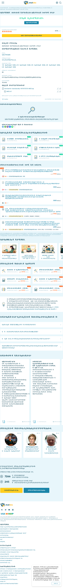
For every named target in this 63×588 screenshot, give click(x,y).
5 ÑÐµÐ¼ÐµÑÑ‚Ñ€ (9, 67)
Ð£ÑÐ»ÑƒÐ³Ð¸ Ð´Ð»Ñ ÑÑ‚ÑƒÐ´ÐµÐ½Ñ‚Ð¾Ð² (12, 571)
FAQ (1, 539)
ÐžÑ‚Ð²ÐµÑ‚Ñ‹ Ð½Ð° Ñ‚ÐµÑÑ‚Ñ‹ (8, 575)
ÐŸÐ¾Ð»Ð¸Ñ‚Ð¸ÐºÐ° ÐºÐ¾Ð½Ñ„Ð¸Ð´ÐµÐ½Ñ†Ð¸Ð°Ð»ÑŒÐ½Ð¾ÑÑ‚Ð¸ (17, 550)
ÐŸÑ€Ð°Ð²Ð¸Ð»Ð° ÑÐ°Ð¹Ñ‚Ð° (8, 548)
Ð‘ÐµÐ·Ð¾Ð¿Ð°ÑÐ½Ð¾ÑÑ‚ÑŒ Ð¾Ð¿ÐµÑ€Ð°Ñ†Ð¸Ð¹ (14, 556)
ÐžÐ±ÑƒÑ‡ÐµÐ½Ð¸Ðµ (11, 490)
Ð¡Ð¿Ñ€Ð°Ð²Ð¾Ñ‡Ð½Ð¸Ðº (7, 537)
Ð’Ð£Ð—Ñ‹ (3, 581)
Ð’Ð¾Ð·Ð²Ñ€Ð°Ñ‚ (4, 554)
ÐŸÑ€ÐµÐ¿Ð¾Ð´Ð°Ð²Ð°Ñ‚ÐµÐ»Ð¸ (9, 579)
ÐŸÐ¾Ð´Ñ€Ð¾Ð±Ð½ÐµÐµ (36, 490)
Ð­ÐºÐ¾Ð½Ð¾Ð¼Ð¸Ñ (5, 531)
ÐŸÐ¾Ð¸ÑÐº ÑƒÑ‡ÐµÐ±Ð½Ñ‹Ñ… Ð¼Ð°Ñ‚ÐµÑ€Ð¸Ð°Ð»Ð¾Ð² (15, 569)
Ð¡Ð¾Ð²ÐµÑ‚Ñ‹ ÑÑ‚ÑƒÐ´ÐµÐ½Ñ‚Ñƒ (9, 529)
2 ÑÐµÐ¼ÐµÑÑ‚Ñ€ (23, 65)
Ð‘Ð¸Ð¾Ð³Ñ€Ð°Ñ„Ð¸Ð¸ (9, 60)
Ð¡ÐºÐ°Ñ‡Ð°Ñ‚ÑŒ (31, 22)
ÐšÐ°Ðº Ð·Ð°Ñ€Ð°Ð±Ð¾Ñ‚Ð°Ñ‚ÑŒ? (9, 583)
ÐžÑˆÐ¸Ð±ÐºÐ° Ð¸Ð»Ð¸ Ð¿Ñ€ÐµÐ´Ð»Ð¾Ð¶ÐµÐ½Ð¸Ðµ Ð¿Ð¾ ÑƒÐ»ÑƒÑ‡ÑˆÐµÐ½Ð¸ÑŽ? (21, 95)
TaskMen (5, 99)
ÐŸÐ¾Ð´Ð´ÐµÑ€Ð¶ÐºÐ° (6, 560)
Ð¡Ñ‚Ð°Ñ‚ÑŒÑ (6, 55)
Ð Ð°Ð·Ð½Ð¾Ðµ (4, 535)
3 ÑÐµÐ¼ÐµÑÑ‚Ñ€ (38, 65)
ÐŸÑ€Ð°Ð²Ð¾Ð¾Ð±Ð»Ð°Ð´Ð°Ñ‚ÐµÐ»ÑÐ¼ (11, 558)
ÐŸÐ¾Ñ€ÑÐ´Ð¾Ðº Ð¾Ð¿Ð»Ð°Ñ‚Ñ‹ (9, 552)
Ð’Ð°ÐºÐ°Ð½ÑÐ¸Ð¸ (5, 562)
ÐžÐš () (56, 583)
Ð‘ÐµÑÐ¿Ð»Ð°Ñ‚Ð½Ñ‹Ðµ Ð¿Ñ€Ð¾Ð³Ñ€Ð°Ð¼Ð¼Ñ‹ (13, 526)
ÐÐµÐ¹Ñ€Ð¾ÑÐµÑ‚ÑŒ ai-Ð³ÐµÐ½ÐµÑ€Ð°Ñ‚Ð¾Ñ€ (14, 573)
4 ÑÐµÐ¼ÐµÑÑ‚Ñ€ (53, 65)
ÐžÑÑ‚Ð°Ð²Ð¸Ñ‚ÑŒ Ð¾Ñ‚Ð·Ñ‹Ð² (31, 35)
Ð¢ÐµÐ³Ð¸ (2, 541)
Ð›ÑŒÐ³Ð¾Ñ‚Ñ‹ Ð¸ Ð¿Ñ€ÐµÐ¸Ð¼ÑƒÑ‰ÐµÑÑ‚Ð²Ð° (13, 533)
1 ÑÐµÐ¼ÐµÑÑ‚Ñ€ (9, 65)
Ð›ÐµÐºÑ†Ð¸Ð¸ (4, 577)
